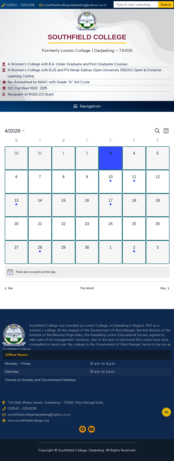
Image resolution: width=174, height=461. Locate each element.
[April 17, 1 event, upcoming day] (110, 205)
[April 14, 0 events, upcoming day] (40, 205)
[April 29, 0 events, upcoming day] (63, 252)
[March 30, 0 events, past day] (16, 158)
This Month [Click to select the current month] (87, 288)
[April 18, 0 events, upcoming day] (134, 205)
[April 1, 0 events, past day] (63, 158)
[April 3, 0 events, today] (110, 158)
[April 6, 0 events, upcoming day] (16, 181)
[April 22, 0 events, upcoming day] (63, 228)
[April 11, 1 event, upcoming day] (134, 181)
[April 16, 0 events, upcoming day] (87, 205)
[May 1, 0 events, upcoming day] (110, 252)
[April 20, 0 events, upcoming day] (16, 228)
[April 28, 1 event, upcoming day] (40, 252)
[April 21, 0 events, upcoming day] (40, 228)
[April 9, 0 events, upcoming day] (87, 181)
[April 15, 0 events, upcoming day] (63, 205)
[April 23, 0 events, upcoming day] (87, 228)
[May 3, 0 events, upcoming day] (158, 252)
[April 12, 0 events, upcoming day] (158, 181)
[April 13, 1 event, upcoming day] (16, 205)
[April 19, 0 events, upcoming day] (158, 205)
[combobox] (136, 4)
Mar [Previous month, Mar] (9, 288)
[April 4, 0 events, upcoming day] (134, 158)
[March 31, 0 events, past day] (40, 158)
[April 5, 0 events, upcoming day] (158, 158)
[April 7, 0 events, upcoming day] (40, 181)
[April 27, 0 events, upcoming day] (16, 252)
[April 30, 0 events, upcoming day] (87, 252)
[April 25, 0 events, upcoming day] (134, 228)
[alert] (87, 272)
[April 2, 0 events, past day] (87, 158)
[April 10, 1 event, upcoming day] (110, 181)
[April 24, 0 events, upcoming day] (110, 228)
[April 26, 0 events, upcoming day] (158, 228)
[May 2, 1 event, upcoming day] (134, 252)
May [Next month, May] (165, 288)
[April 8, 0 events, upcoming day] (63, 181)
